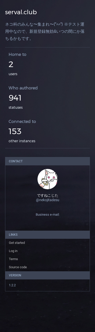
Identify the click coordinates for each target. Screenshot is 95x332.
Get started (17, 243)
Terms (13, 259)
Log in (13, 251)
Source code (18, 267)
